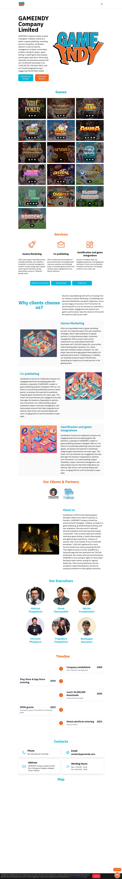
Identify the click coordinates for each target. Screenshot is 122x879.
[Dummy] (32, 130)
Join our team (61, 283)
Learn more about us (42, 77)
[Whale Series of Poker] (32, 108)
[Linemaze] (32, 196)
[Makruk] (61, 108)
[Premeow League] (90, 174)
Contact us (82, 283)
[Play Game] (117, 875)
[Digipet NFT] (61, 196)
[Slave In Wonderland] (61, 130)
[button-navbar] (102, 4)
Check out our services (26, 77)
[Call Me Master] (32, 174)
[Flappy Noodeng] (90, 196)
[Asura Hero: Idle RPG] (90, 108)
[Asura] (90, 130)
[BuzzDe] (90, 152)
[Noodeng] (32, 218)
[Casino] (61, 174)
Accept (96, 876)
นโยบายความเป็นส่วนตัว (76, 877)
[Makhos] (32, 152)
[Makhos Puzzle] (61, 152)
